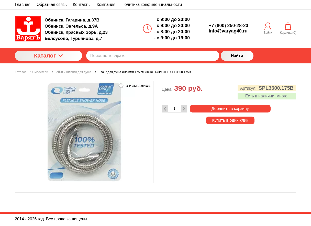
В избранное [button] (134, 85)
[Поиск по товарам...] (152, 56)
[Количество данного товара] (174, 108)
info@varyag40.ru (228, 30)
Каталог (48, 55)
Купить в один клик (230, 120)
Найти (237, 55)
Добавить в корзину (230, 108)
